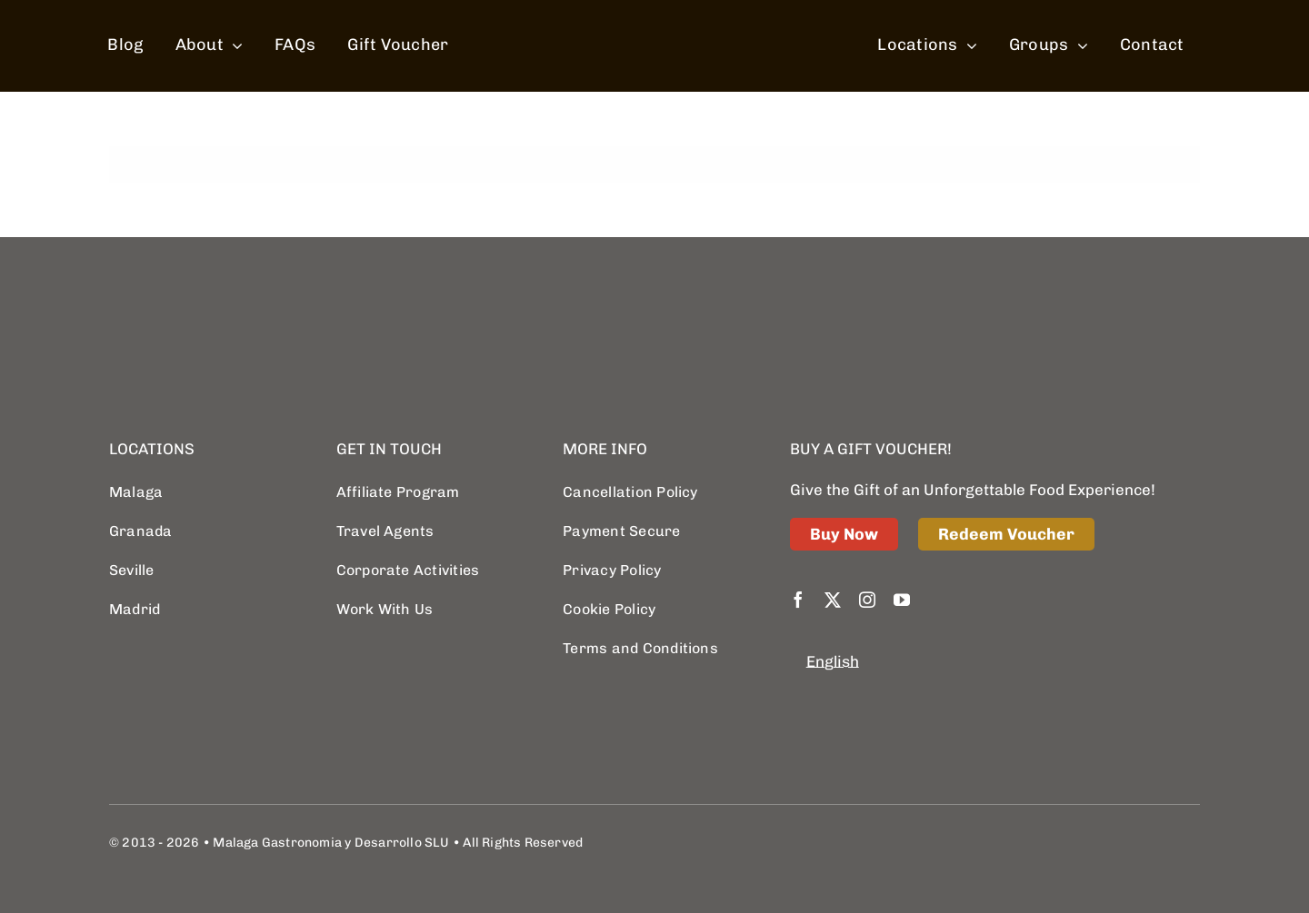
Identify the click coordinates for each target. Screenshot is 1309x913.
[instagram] (867, 599)
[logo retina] (200, 303)
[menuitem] (832, 662)
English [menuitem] (832, 661)
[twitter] (832, 599)
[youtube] (902, 599)
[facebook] (798, 599)
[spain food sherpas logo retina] (659, 13)
